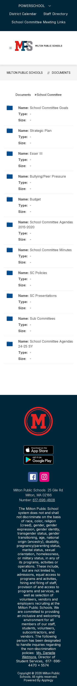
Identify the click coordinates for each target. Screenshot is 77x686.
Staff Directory (55, 14)
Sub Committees (42, 318)
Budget (35, 199)
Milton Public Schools (25, 72)
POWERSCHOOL (35, 5)
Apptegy (47, 680)
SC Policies (38, 273)
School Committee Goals (49, 108)
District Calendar (23, 14)
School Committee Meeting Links (38, 22)
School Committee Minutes (51, 250)
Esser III (36, 153)
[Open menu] (10, 48)
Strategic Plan (41, 131)
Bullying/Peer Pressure (48, 176)
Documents (61, 72)
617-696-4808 (44, 500)
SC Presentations (43, 296)
